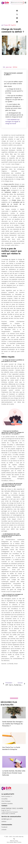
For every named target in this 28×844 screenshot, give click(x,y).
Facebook (4, 827)
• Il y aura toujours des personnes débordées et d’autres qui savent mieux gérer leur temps (13, 107)
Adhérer (3, 821)
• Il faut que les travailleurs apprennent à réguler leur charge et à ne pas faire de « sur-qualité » (14, 98)
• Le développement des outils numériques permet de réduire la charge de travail (14, 115)
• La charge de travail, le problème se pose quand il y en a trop (14, 91)
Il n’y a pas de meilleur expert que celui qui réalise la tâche (13, 82)
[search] (18, 2)
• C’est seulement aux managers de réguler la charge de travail (12, 121)
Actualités (4, 799)
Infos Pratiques (5, 801)
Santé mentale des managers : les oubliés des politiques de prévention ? (12, 724)
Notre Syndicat (6, 796)
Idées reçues (8, 86)
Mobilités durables (7, 803)
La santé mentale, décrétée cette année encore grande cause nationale (13, 773)
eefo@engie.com (6, 819)
